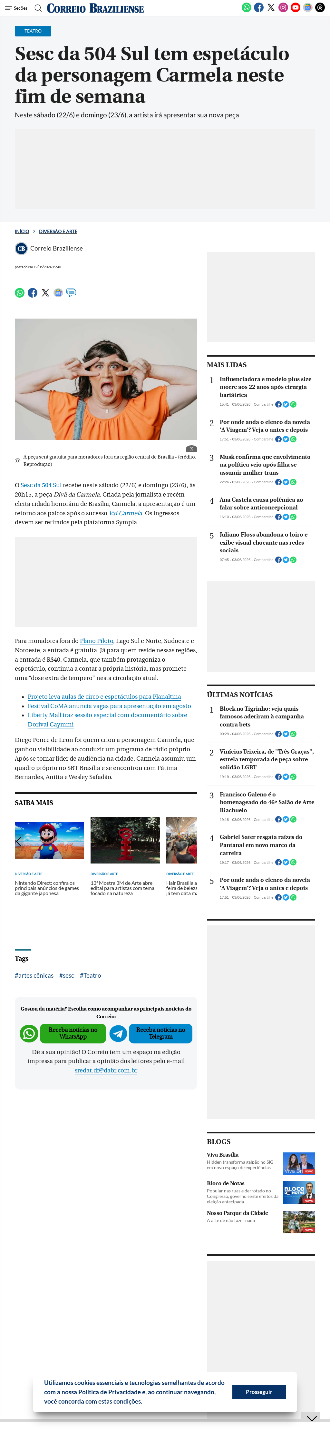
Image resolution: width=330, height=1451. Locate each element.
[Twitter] (271, 11)
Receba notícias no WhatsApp (73, 1033)
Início (22, 231)
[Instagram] (283, 11)
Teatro (92, 975)
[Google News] (308, 11)
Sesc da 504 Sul (41, 485)
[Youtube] (295, 11)
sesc (68, 975)
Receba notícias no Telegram (160, 1033)
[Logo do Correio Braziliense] (95, 8)
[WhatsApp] (246, 11)
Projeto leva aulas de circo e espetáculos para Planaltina (104, 696)
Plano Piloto (96, 641)
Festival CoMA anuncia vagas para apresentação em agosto (109, 706)
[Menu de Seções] (17, 8)
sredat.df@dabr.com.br (106, 1070)
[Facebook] (259, 11)
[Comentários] (71, 295)
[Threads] (320, 11)
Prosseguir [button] (259, 1391)
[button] (144, 1402)
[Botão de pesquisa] (36, 8)
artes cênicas (35, 975)
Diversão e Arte (58, 231)
